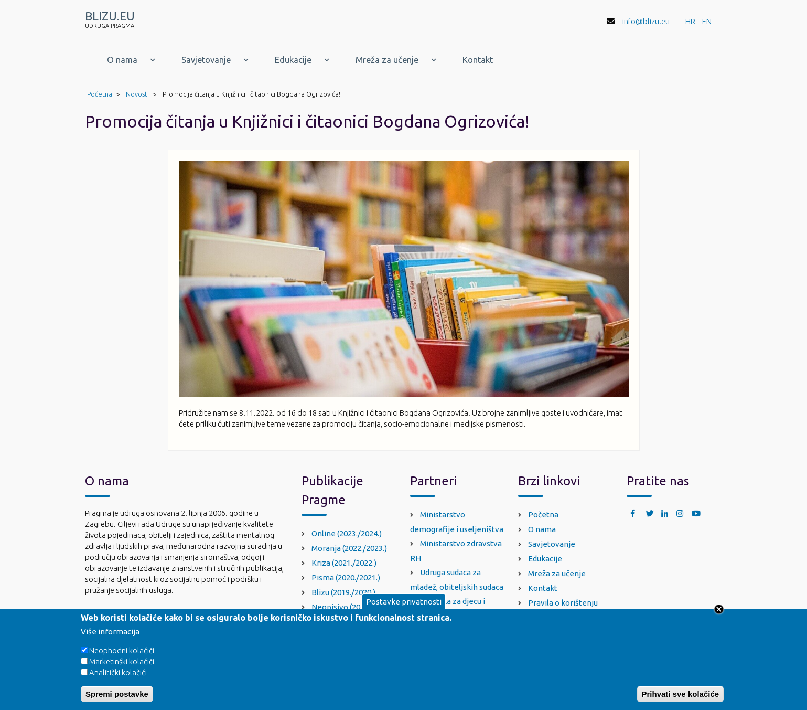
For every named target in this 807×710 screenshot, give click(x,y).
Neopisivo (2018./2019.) (352, 606)
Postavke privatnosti (404, 608)
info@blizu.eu (646, 21)
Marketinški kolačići (121, 668)
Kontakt (477, 60)
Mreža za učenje (387, 60)
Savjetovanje (206, 60)
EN (707, 21)
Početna (99, 94)
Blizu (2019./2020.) (343, 592)
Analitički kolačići (118, 679)
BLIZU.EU (110, 16)
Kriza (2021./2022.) (343, 562)
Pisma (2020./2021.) (345, 577)
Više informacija (110, 638)
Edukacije (293, 60)
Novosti (137, 94)
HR (690, 21)
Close (719, 616)
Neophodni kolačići (121, 657)
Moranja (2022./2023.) (349, 548)
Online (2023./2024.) (346, 533)
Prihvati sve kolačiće (680, 700)
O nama (122, 60)
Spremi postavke (116, 700)
